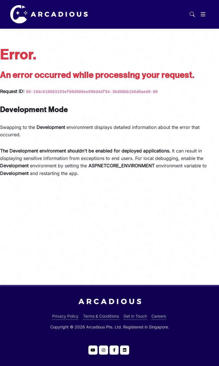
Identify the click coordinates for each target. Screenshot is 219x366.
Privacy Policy (65, 316)
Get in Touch (135, 316)
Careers (158, 316)
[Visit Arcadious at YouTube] (93, 350)
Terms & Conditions (101, 316)
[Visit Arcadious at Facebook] (114, 350)
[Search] (192, 14)
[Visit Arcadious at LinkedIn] (124, 350)
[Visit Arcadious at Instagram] (103, 350)
